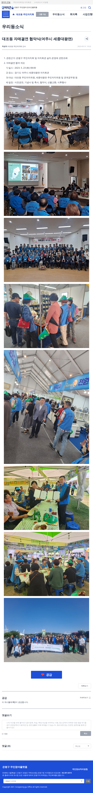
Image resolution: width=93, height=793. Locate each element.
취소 (85, 733)
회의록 (73, 14)
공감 (49, 675)
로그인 (83, 7)
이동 (88, 781)
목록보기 (84, 686)
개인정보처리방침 (80, 769)
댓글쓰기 (7, 715)
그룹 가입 (42, 14)
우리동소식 (58, 14)
